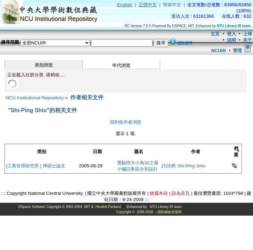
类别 (41, 151)
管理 (237, 50)
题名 (138, 151)
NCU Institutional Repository (35, 97)
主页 (215, 33)
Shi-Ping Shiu (191, 165)
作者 (195, 151)
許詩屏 (168, 165)
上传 (247, 33)
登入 (231, 33)
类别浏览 (44, 65)
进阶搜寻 (185, 43)
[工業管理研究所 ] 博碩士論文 (35, 165)
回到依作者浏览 (125, 122)
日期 (97, 151)
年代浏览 (121, 65)
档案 (236, 151)
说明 (231, 40)
